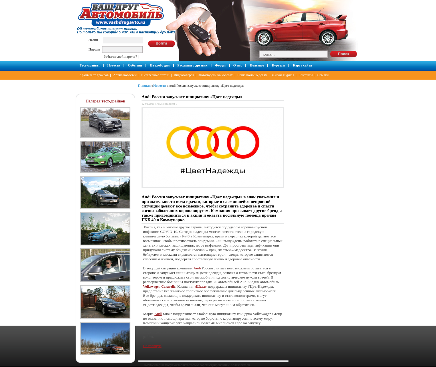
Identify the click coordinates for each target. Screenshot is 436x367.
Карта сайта (302, 65)
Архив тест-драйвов (93, 75)
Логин (93, 40)
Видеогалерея (184, 75)
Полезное (257, 65)
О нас (237, 65)
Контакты (305, 75)
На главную (152, 346)
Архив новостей (124, 75)
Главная (144, 86)
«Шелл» (200, 287)
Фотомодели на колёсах (215, 75)
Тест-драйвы (90, 65)
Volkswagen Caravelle (159, 287)
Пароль (94, 49)
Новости (113, 65)
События (135, 65)
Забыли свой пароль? (120, 57)
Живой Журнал (283, 75)
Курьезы (278, 65)
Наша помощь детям (252, 75)
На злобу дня (160, 65)
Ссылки (323, 75)
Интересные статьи (155, 75)
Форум (220, 65)
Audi (197, 268)
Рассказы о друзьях (192, 65)
